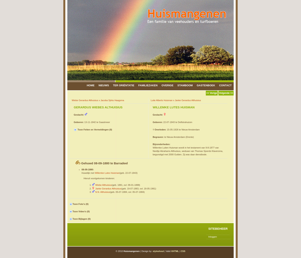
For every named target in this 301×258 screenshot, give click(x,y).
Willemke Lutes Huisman (107, 173)
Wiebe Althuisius (103, 185)
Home (91, 85)
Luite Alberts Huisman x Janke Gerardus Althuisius (176, 100)
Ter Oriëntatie (123, 85)
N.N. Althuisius (102, 192)
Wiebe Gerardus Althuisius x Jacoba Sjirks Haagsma (98, 100)
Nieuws (104, 85)
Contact (225, 85)
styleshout (158, 251)
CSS (183, 251)
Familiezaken (148, 85)
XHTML (175, 251)
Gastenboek (206, 85)
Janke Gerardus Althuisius (108, 188)
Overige (167, 85)
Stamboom (185, 85)
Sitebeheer (218, 228)
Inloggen (212, 237)
